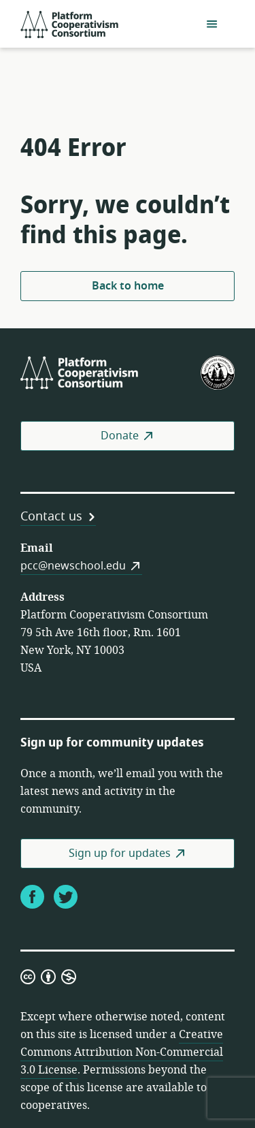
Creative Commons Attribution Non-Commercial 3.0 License (121, 1052)
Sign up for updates (120, 853)
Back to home (128, 286)
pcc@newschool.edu (73, 566)
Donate (120, 436)
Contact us (51, 516)
